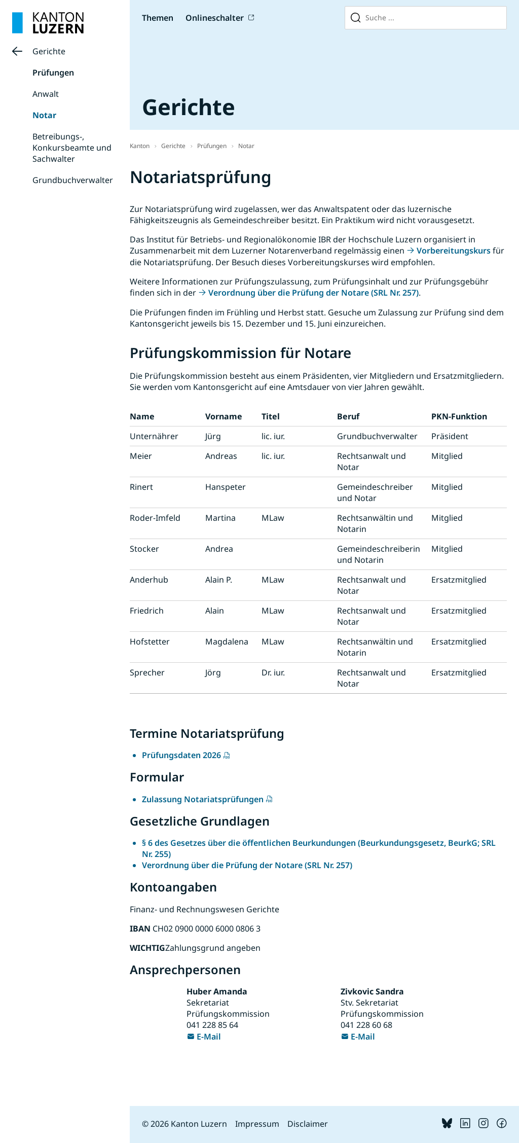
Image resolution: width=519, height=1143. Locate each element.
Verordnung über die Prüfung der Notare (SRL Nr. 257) (313, 292)
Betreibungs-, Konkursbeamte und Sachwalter (72, 147)
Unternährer (154, 436)
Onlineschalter (215, 17)
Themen (157, 17)
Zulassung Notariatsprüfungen (203, 799)
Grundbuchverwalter (72, 180)
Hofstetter (150, 641)
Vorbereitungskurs (454, 250)
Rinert (141, 486)
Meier (141, 455)
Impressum (257, 1123)
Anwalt (45, 93)
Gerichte (48, 51)
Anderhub (149, 579)
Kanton (140, 145)
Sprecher (147, 672)
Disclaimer (307, 1123)
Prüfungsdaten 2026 (181, 755)
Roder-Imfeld (155, 517)
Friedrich (147, 610)
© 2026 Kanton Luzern (184, 1123)
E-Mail (209, 1036)
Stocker (144, 548)
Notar (44, 115)
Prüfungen (53, 72)
